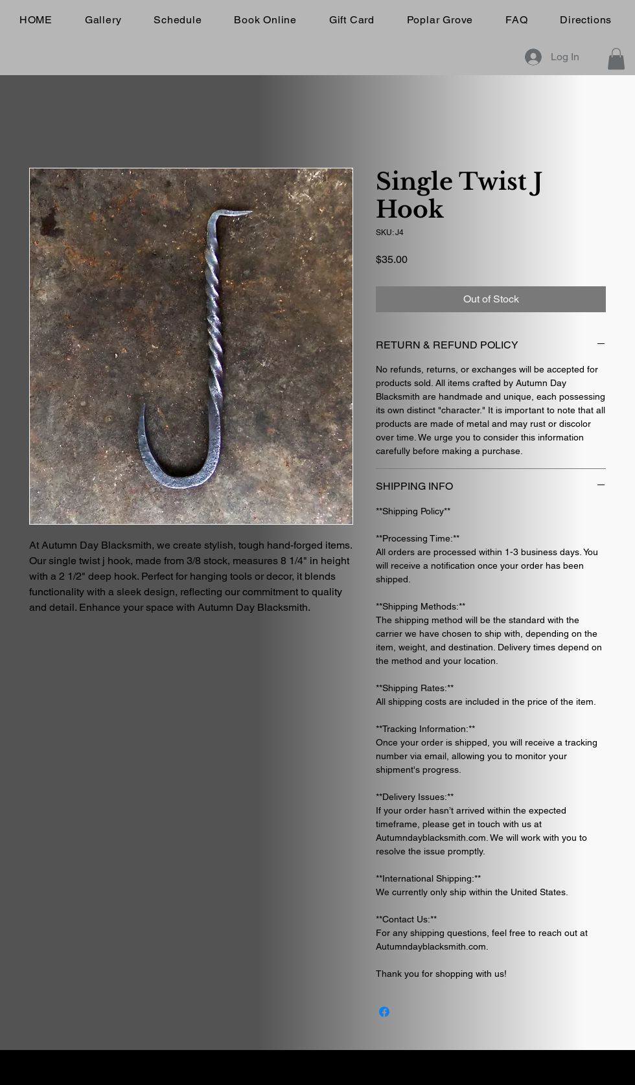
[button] (616, 58)
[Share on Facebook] (384, 1012)
